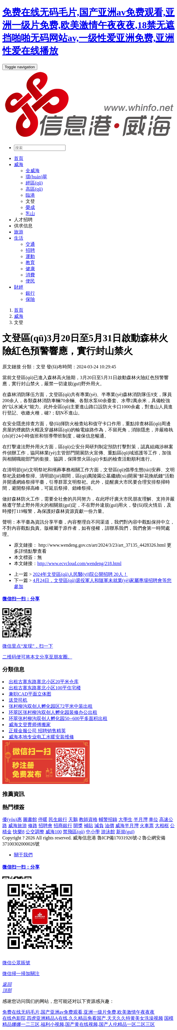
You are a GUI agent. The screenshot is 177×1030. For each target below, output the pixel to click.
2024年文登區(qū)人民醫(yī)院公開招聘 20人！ (80, 574)
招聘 (30, 250)
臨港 (30, 195)
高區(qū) (34, 189)
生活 (18, 238)
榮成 (30, 207)
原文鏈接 (11, 366)
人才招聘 (23, 219)
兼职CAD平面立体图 (30, 693)
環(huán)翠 (36, 176)
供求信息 (23, 225)
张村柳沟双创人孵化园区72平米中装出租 (51, 706)
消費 (30, 274)
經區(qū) (34, 182)
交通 (30, 244)
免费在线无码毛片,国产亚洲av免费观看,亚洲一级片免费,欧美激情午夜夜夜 (78, 1012)
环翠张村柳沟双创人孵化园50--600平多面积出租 (58, 718)
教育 (30, 262)
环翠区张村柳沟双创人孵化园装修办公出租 (53, 712)
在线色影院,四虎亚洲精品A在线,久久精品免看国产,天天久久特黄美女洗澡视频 (82, 1018)
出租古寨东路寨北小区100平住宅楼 (45, 687)
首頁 (18, 158)
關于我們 (23, 854)
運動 (30, 256)
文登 (30, 201)
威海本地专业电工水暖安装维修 (41, 736)
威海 (18, 164)
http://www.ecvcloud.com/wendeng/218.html (79, 563)
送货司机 (18, 700)
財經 (18, 287)
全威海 (33, 170)
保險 (30, 299)
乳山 (30, 213)
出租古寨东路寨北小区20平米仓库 (44, 681)
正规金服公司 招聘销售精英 (37, 730)
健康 (30, 268)
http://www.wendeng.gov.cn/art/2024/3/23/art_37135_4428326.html (102, 545)
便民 (30, 280)
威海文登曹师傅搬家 (30, 724)
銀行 (30, 293)
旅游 (18, 231)
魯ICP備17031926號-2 (119, 837)
